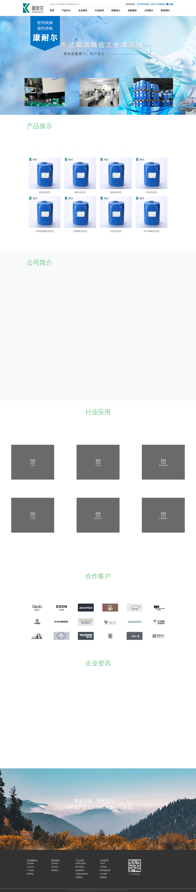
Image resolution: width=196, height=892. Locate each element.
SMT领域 (103, 874)
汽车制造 (103, 867)
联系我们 (165, 10)
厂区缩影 (30, 870)
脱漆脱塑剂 (80, 870)
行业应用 (99, 10)
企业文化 (30, 867)
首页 (52, 10)
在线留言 (132, 10)
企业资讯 (82, 10)
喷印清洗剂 (80, 867)
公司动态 (54, 863)
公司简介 (148, 10)
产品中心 (66, 10)
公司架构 (30, 863)
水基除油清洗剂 (82, 874)
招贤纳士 (115, 10)
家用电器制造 (105, 870)
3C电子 (102, 863)
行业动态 (54, 867)
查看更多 (30, 874)
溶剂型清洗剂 (81, 863)
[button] (3, 62)
